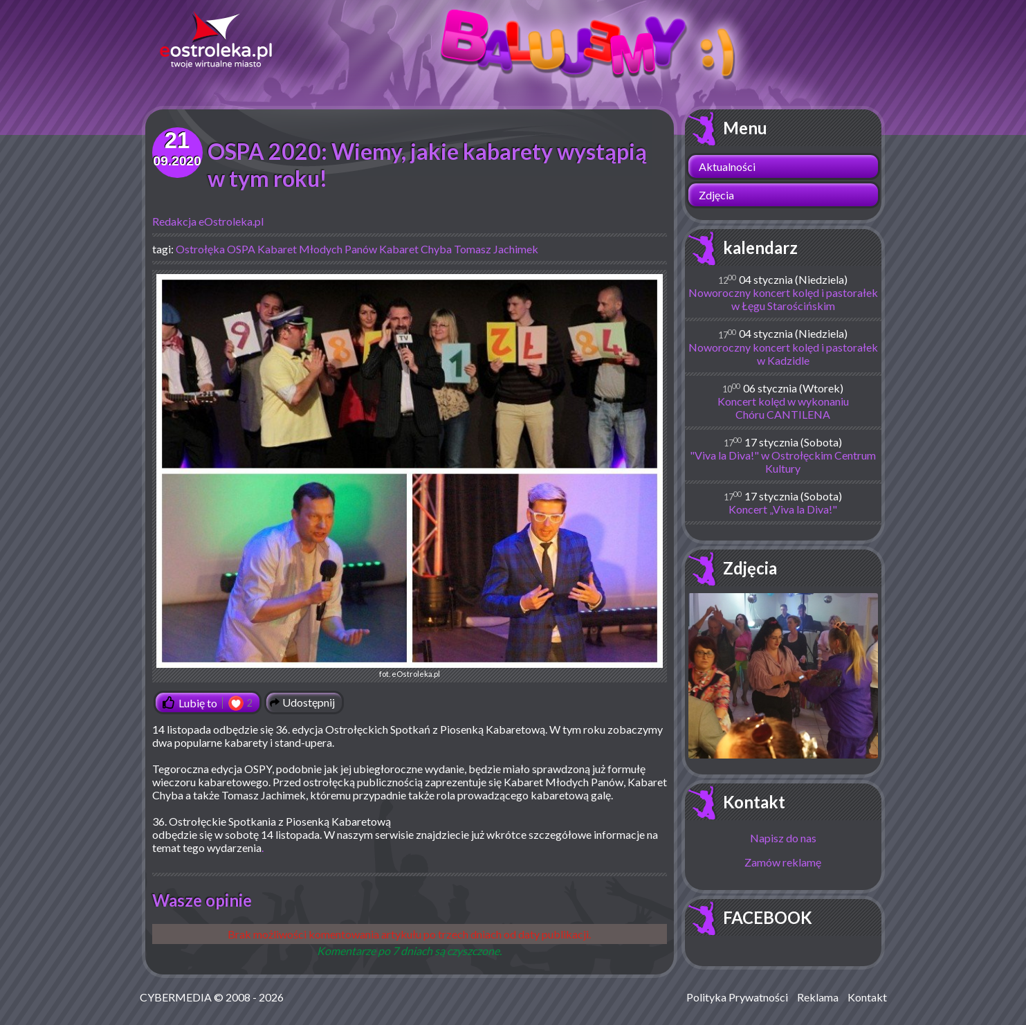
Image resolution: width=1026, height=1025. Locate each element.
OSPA (241, 248)
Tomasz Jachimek (496, 248)
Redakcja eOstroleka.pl (208, 221)
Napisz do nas (783, 837)
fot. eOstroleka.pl (409, 476)
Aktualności (727, 166)
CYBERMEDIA (176, 997)
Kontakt (754, 802)
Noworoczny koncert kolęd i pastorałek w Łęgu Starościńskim (783, 299)
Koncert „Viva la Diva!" (783, 509)
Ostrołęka (200, 248)
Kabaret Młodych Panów (317, 248)
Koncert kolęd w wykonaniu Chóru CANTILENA (783, 407)
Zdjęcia (716, 194)
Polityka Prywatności (737, 997)
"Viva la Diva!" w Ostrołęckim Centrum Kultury (783, 461)
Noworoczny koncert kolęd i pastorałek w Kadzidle (783, 354)
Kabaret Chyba (415, 248)
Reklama (818, 997)
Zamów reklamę (782, 862)
